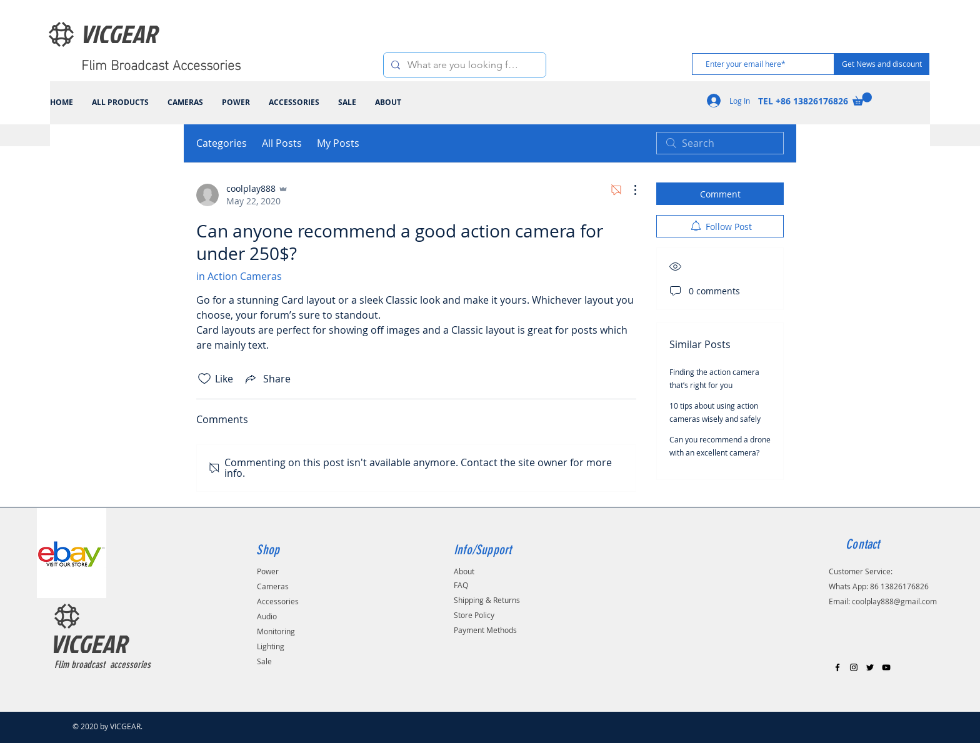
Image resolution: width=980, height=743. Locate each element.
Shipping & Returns (487, 600)
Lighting (270, 646)
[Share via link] (267, 378)
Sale (264, 661)
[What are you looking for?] (463, 65)
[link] (862, 99)
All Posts (282, 143)
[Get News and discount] (881, 64)
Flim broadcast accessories (102, 665)
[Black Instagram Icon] (854, 667)
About (464, 571)
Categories (221, 143)
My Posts (338, 143)
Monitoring (276, 631)
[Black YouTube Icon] (886, 667)
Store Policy (474, 615)
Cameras (273, 586)
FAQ (461, 585)
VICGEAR (88, 643)
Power (268, 571)
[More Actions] (628, 189)
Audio (267, 616)
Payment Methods (485, 630)
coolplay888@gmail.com (894, 601)
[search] (720, 143)
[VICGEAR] (134, 33)
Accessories (278, 601)
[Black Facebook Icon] (837, 667)
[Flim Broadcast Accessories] (164, 64)
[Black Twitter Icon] (870, 667)
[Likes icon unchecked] (204, 378)
